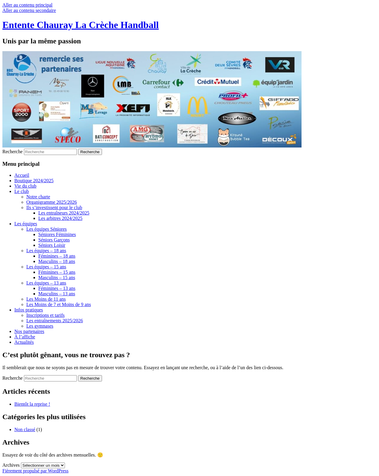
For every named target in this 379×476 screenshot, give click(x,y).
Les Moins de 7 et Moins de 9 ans (58, 304)
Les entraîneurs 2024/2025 (63, 212)
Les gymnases (39, 326)
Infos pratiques (28, 309)
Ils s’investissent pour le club (54, 207)
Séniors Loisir (51, 245)
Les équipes (25, 223)
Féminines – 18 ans (56, 255)
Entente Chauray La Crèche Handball (80, 24)
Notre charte (38, 196)
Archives (11, 465)
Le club (21, 191)
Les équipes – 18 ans (46, 250)
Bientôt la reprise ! (32, 404)
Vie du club (25, 185)
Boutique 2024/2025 (34, 180)
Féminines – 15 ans (56, 272)
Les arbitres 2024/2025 (60, 218)
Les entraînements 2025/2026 (54, 320)
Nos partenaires (29, 331)
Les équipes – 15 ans (46, 266)
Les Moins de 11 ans (46, 299)
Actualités (24, 342)
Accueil (21, 175)
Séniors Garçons (54, 239)
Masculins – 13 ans (56, 293)
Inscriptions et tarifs (45, 315)
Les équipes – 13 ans (46, 282)
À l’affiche (24, 336)
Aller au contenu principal (27, 4)
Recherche (12, 151)
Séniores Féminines (57, 234)
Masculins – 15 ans (56, 277)
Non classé (24, 429)
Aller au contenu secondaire (29, 10)
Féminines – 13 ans (56, 288)
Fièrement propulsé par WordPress (35, 470)
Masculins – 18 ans (56, 261)
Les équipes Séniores (46, 229)
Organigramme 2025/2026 (51, 202)
